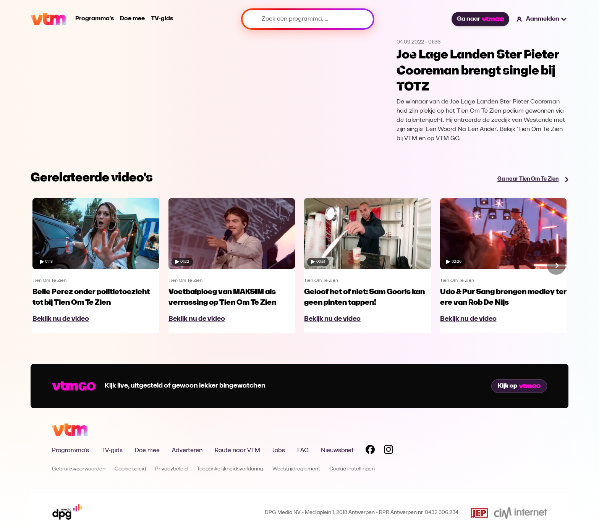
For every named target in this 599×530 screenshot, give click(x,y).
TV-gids (162, 19)
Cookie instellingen (352, 469)
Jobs (278, 451)
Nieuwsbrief (337, 451)
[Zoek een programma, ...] (308, 19)
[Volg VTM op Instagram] (388, 451)
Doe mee (132, 19)
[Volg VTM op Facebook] (370, 451)
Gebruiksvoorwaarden (78, 469)
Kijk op (519, 386)
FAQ (303, 451)
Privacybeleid (171, 469)
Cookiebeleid (130, 469)
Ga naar (480, 19)
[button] (541, 19)
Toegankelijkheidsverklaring (230, 469)
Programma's (94, 19)
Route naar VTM (237, 451)
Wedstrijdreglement (296, 469)
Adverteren (187, 451)
